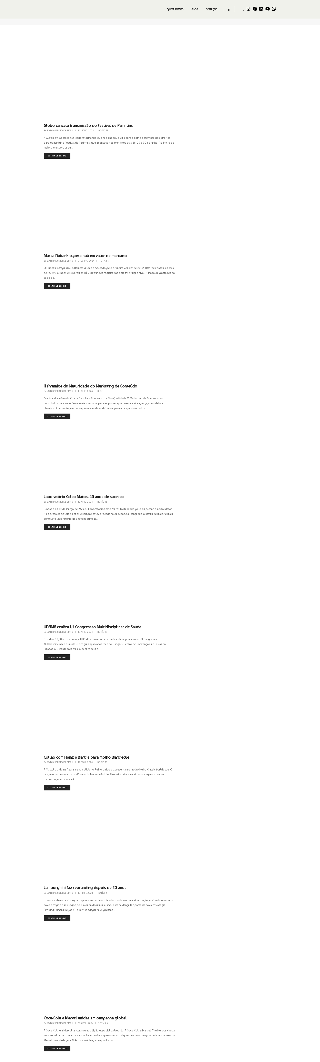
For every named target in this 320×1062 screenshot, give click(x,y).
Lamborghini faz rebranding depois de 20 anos (188, 549)
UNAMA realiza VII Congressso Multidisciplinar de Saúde (196, 379)
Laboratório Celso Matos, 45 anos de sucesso (187, 303)
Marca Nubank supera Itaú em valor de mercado (188, 133)
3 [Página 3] (146, 906)
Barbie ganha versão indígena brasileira (182, 719)
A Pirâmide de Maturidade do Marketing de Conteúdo (194, 218)
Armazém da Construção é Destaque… (239, 1016)
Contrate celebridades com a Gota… (238, 988)
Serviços (211, 9)
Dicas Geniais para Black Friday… (236, 1002)
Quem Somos (174, 9)
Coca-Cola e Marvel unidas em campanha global (188, 634)
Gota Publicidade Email (163, 53)
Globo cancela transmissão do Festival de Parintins (191, 48)
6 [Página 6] (174, 906)
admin (245, 1005)
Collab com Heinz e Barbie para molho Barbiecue (190, 464)
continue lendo (160, 79)
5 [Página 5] (165, 906)
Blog (194, 9)
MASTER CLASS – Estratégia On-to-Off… (240, 1031)
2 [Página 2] (138, 906)
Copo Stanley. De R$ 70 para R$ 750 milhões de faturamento (199, 804)
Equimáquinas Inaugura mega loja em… (240, 1045)
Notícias (206, 53)
